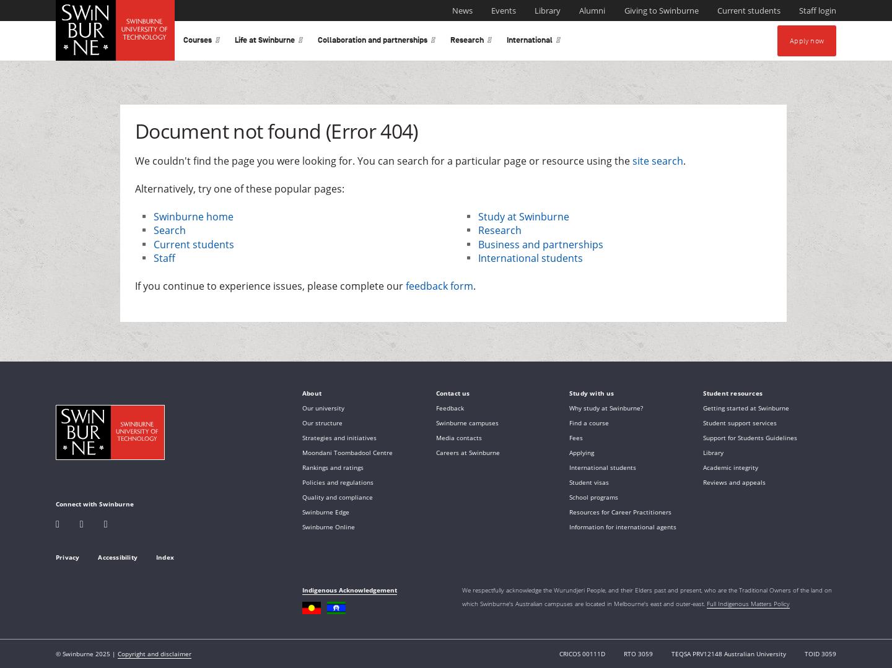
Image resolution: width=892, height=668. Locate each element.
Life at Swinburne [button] (269, 42)
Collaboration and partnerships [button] (376, 42)
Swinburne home (194, 216)
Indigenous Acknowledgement (349, 590)
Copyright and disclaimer (154, 653)
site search (657, 161)
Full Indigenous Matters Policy (748, 603)
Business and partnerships (540, 244)
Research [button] (471, 42)
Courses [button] (201, 42)
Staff (164, 258)
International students (530, 258)
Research (500, 230)
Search (170, 230)
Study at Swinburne (523, 216)
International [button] (534, 42)
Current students (194, 244)
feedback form (439, 286)
